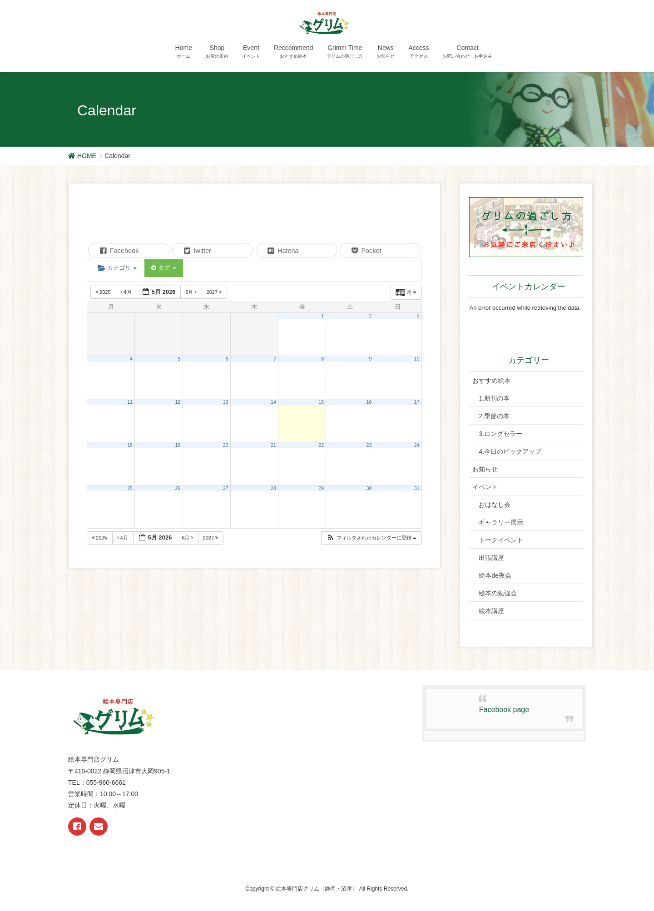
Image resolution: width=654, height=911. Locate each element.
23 (369, 445)
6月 (191, 292)
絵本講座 (491, 610)
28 (273, 488)
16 (369, 402)
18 (130, 445)
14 (273, 402)
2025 (103, 292)
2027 (215, 292)
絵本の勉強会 (498, 593)
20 (225, 445)
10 (417, 358)
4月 (127, 292)
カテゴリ (117, 267)
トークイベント (501, 540)
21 (273, 445)
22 (321, 445)
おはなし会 (494, 504)
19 (177, 445)
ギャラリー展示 (501, 522)
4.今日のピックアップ (510, 451)
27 (225, 488)
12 (177, 402)
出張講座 (491, 557)
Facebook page (504, 709)
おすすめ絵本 (491, 380)
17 (417, 402)
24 (417, 445)
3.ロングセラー (500, 433)
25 (130, 488)
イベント (485, 486)
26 (177, 488)
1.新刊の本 (494, 398)
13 (225, 402)
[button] (371, 538)
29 (321, 488)
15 (321, 402)
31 (417, 488)
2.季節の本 (494, 416)
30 (369, 488)
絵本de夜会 (495, 575)
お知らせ (485, 469)
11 (130, 402)
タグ (163, 267)
